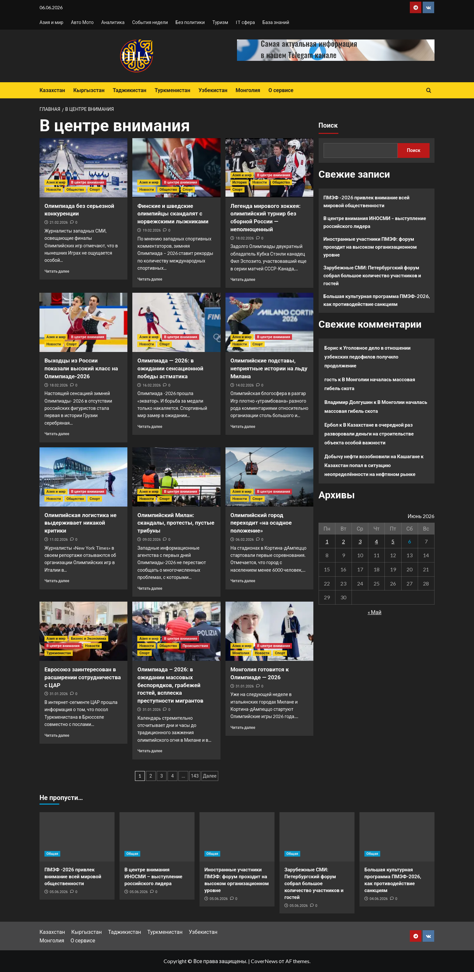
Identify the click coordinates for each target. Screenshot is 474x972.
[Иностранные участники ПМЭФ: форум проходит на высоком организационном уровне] (237, 836)
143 (195, 776)
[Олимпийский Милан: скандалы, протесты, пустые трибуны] (176, 477)
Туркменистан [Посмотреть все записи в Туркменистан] (58, 653)
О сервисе (280, 90)
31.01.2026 (59, 694)
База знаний (275, 22)
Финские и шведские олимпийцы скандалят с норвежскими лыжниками (172, 214)
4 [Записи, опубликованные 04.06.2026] (376, 541)
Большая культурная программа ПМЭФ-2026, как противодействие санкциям (377, 300)
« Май (375, 612)
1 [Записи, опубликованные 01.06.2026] (327, 541)
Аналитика (112, 22)
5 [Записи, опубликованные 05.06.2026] (392, 541)
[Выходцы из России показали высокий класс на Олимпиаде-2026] (83, 322)
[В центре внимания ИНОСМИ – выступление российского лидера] (157, 836)
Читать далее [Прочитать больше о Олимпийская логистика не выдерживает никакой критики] (56, 580)
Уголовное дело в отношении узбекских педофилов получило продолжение (368, 356)
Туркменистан (172, 90)
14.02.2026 (245, 385)
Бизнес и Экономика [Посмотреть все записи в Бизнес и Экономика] (88, 638)
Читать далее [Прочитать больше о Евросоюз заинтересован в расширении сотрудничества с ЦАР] (56, 735)
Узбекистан (212, 90)
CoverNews (264, 961)
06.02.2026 (245, 539)
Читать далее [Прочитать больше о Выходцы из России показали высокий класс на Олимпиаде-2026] (56, 433)
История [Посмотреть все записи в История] (239, 182)
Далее (210, 776)
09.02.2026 (152, 539)
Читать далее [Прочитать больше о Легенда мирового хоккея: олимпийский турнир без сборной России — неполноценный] (242, 279)
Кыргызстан (89, 90)
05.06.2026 (59, 892)
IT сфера (245, 22)
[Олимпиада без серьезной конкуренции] (83, 167)
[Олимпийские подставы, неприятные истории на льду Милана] (269, 322)
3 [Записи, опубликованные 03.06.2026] (359, 541)
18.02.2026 (245, 238)
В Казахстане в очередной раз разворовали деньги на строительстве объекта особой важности (369, 433)
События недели (150, 22)
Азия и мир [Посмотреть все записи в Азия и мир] (56, 182)
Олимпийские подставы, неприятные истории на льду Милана (268, 368)
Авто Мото (82, 22)
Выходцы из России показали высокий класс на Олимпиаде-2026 (81, 368)
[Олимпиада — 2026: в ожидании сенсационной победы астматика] (176, 322)
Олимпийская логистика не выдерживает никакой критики (80, 523)
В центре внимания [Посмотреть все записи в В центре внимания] (87, 182)
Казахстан (52, 90)
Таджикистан (129, 90)
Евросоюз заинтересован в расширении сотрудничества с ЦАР (82, 677)
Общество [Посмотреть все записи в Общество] (75, 189)
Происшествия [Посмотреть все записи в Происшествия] (195, 646)
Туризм (220, 22)
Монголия (248, 90)
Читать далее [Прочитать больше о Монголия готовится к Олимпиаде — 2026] (242, 727)
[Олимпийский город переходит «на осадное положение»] (269, 477)
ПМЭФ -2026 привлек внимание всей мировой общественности (367, 201)
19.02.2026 (152, 230)
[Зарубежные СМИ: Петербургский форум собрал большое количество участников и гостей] (317, 836)
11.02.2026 (59, 539)
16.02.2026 (152, 385)
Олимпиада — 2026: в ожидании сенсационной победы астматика (170, 368)
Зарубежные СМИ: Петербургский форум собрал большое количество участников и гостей (372, 275)
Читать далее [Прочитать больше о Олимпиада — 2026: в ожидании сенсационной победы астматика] (149, 426)
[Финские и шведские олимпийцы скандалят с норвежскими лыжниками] (176, 167)
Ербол (331, 425)
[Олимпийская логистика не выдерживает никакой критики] (83, 477)
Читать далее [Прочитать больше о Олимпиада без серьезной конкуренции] (56, 271)
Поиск (328, 125)
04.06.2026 (379, 899)
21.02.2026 (59, 222)
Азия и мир (51, 22)
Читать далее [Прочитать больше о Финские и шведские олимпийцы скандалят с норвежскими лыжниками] (149, 279)
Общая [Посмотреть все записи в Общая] (52, 854)
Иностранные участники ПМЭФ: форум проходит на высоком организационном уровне (370, 247)
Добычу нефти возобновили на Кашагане (372, 456)
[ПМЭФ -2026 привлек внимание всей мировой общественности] (77, 836)
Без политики (190, 22)
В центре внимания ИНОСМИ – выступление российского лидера (375, 222)
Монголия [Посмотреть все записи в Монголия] (240, 653)
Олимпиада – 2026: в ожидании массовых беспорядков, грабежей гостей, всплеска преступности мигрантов (170, 685)
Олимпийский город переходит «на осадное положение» (261, 523)
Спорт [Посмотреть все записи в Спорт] (95, 189)
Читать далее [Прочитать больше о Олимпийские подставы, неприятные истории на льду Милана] (242, 426)
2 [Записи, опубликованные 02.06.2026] (343, 541)
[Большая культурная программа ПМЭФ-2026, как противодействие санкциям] (396, 836)
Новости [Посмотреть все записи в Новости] (53, 189)
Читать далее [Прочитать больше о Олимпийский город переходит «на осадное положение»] (242, 580)
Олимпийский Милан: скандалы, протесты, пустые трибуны (175, 523)
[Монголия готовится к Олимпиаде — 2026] (269, 631)
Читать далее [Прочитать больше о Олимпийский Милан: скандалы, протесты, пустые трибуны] (149, 588)
